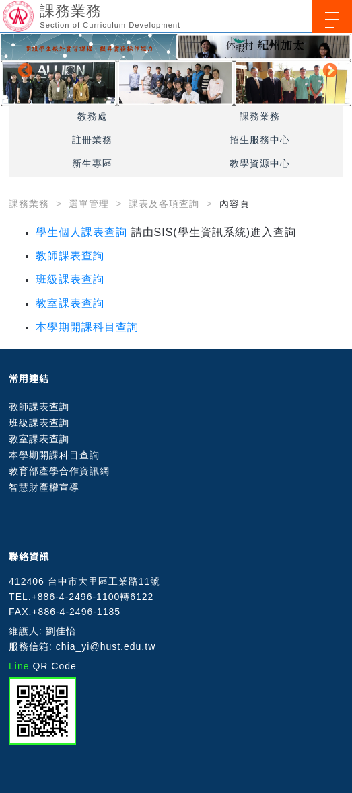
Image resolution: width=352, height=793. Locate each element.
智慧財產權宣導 (44, 487)
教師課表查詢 (70, 255)
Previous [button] (23, 69)
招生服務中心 (260, 139)
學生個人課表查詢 (81, 232)
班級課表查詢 (70, 279)
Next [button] (328, 69)
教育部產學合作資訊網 (59, 471)
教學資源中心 (260, 163)
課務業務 (260, 116)
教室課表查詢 (70, 303)
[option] (176, 69)
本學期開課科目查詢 (87, 327)
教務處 (92, 116)
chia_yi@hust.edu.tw (105, 646)
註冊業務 (92, 139)
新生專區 (92, 163)
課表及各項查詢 (164, 203)
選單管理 (89, 203)
